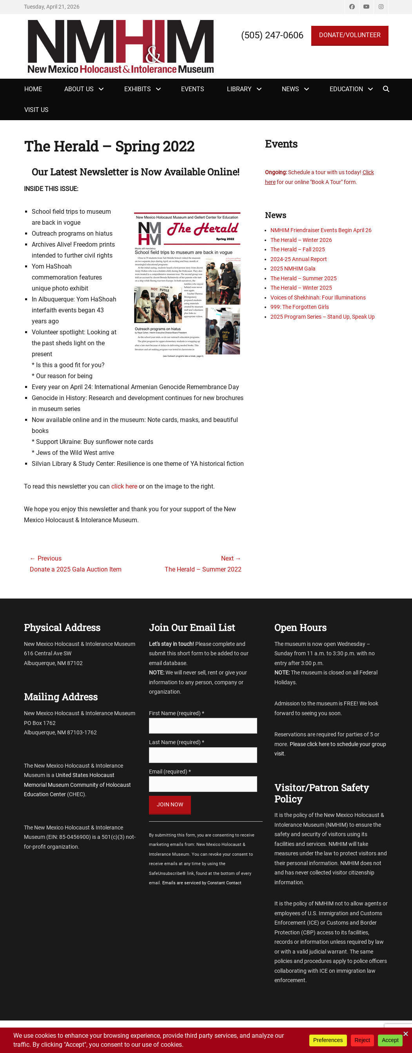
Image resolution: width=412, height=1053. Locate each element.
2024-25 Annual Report (298, 259)
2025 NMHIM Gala (293, 268)
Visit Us (36, 110)
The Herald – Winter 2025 (301, 288)
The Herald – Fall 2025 (297, 249)
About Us (79, 89)
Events (192, 89)
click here (124, 486)
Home (33, 89)
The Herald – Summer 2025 (303, 278)
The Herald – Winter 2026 (301, 240)
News (290, 89)
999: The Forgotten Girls (299, 307)
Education (346, 89)
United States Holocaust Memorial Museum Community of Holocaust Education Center (77, 784)
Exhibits (137, 89)
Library (239, 89)
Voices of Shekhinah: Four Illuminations (318, 297)
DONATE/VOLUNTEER (350, 35)
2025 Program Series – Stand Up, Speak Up (322, 317)
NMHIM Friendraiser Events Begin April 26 (321, 230)
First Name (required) (176, 713)
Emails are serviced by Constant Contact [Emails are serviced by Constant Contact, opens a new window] (201, 882)
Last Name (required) (176, 742)
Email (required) (170, 771)
